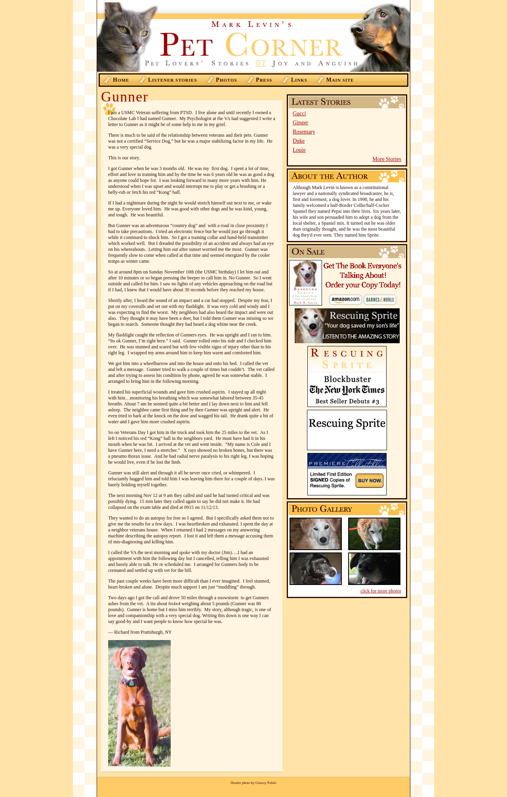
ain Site (340, 80)
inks (299, 80)
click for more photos (380, 591)
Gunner (125, 97)
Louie (299, 150)
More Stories (386, 159)
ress (264, 80)
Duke (299, 141)
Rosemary (304, 132)
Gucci (299, 114)
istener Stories (172, 80)
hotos (226, 80)
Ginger (300, 123)
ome (121, 80)
